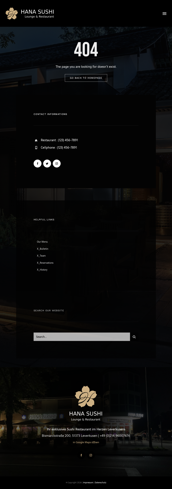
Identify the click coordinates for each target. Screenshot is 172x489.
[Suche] (134, 338)
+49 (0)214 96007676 (115, 435)
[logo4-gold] (30, 8)
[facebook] (37, 164)
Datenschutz (100, 482)
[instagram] (57, 164)
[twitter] (47, 164)
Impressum (88, 482)
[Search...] (82, 338)
